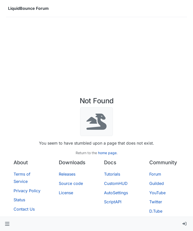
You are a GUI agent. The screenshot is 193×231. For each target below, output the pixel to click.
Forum (155, 174)
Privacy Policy (27, 190)
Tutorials (112, 174)
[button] (7, 224)
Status (19, 199)
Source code (71, 183)
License (66, 192)
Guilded (156, 183)
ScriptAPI (112, 201)
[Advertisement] (96, 59)
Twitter (155, 201)
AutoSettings (116, 192)
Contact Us (24, 209)
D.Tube (155, 211)
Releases (67, 174)
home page (107, 153)
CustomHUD (116, 183)
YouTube (157, 192)
